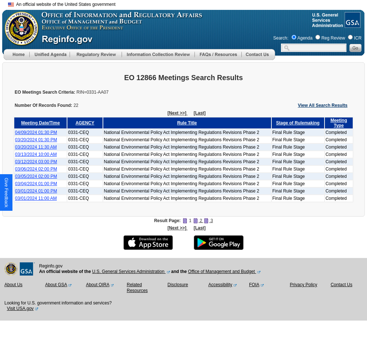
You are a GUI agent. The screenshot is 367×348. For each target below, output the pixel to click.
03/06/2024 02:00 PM (36, 169)
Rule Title (187, 123)
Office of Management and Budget (222, 271)
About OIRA (98, 284)
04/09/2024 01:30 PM (36, 132)
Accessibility (220, 284)
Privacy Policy (303, 284)
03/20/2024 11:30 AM (36, 147)
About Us (13, 284)
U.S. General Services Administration (129, 271)
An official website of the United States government (61, 4)
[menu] (49, 54)
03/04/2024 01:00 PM (36, 183)
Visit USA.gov (20, 308)
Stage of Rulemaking (298, 123)
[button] (49, 54)
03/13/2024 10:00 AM (36, 154)
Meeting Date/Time (40, 123)
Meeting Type (338, 123)
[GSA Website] (352, 24)
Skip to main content (187, 3)
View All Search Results (322, 105)
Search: (280, 38)
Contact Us (341, 284)
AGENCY (84, 123)
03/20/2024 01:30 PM (36, 139)
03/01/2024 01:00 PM (36, 191)
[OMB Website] (19, 42)
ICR (358, 38)
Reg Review (333, 38)
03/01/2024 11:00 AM (36, 198)
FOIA (254, 284)
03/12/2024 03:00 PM (36, 161)
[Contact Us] (258, 58)
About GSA (56, 284)
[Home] (16, 58)
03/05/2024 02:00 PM (36, 176)
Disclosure (177, 284)
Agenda (304, 38)
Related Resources (137, 287)
